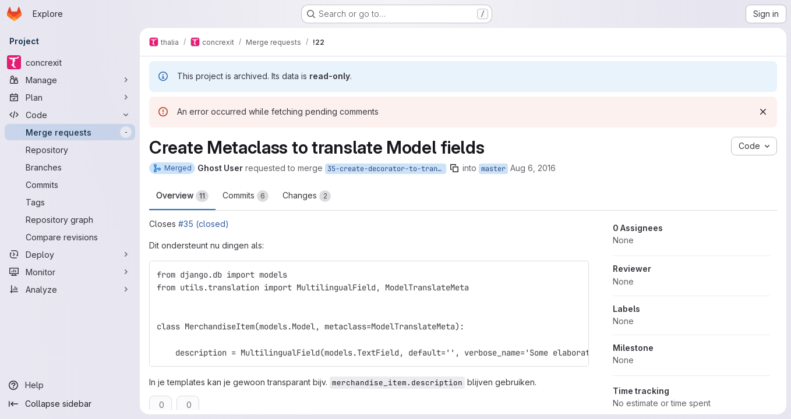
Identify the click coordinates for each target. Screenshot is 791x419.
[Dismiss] (763, 112)
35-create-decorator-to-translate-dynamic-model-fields (386, 168)
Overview (182, 196)
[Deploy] (70, 254)
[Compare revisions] (70, 237)
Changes (306, 196)
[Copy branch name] (454, 168)
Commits (246, 196)
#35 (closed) (203, 224)
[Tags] (70, 202)
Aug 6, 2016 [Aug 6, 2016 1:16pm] (533, 168)
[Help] (70, 385)
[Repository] (70, 149)
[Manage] (70, 80)
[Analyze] (70, 289)
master (493, 168)
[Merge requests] (70, 132)
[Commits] (70, 184)
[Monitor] (70, 272)
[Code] (70, 114)
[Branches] (70, 167)
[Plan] (70, 97)
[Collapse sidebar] (70, 404)
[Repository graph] (70, 219)
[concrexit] (70, 62)
